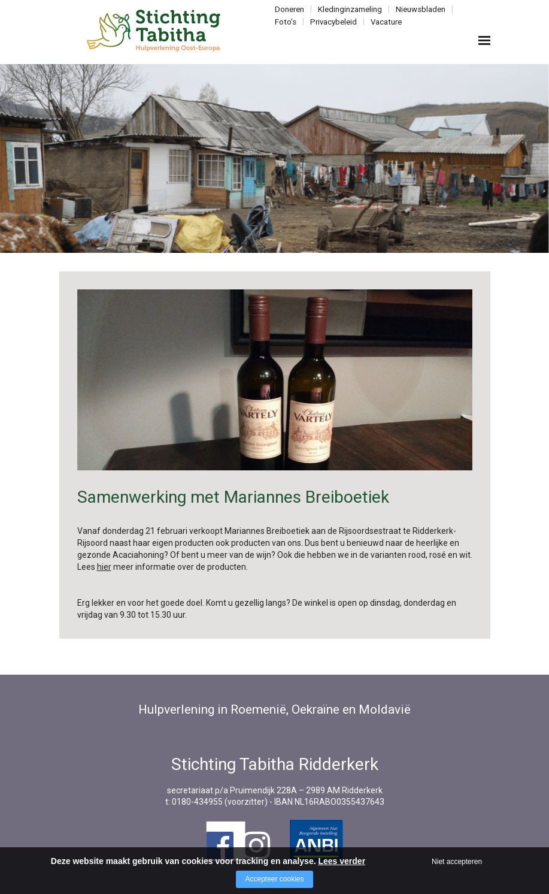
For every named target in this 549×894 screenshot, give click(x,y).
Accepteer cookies (274, 879)
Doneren (289, 9)
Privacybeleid (332, 21)
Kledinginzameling (348, 9)
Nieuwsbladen (417, 9)
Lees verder (341, 861)
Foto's (285, 21)
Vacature (384, 21)
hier (104, 567)
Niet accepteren (457, 861)
